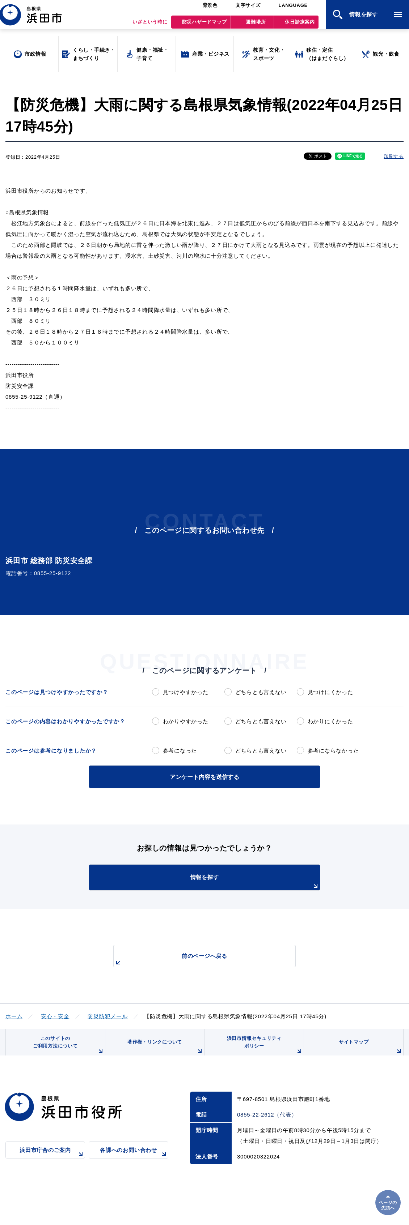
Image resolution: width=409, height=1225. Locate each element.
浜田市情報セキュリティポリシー (263, 1048)
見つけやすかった (185, 692)
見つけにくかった (330, 692)
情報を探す (222, 881)
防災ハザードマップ (204, 25)
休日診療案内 (300, 25)
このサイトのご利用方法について (67, 1048)
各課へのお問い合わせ (134, 1159)
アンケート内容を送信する (204, 776)
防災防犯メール (107, 1015)
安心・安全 (55, 1015)
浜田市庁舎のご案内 (52, 1159)
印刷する (394, 156)
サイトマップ (370, 1051)
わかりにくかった (330, 721)
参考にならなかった (333, 751)
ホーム (13, 1015)
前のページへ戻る (196, 959)
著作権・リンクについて (163, 1051)
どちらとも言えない (261, 692)
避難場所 (256, 25)
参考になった (180, 751)
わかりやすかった (185, 721)
